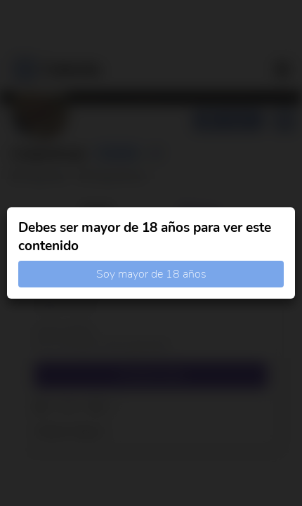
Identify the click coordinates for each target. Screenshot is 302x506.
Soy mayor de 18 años (151, 274)
